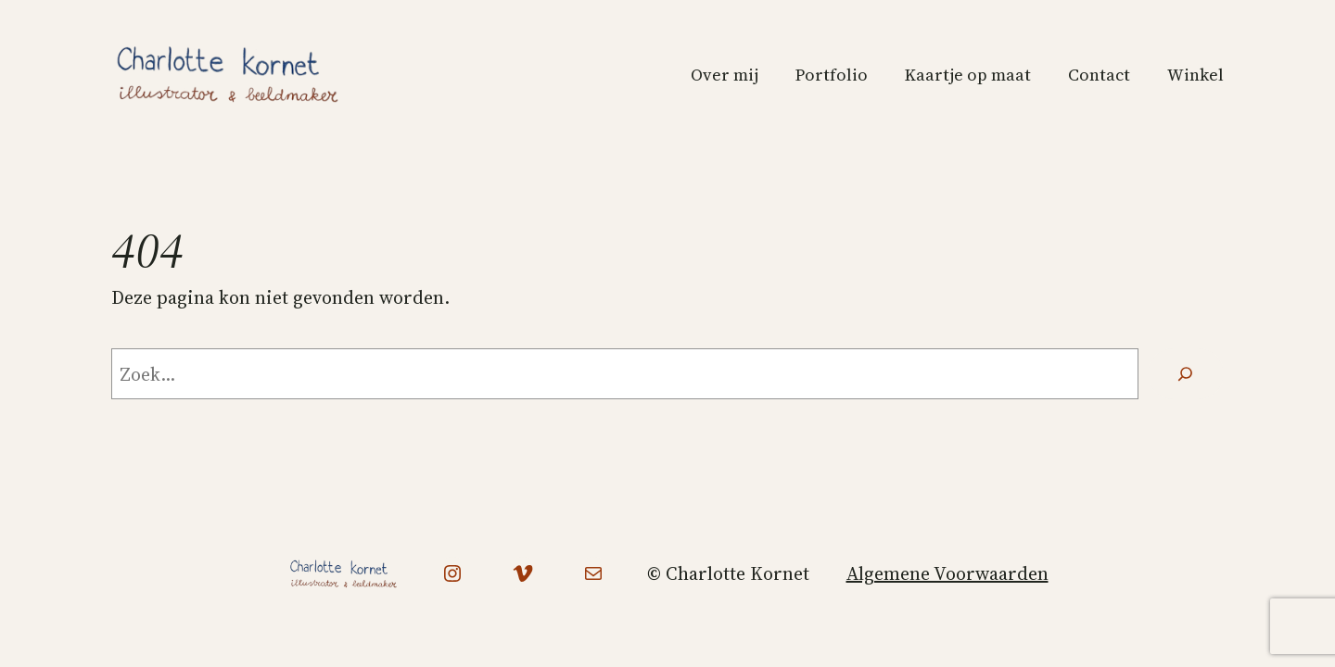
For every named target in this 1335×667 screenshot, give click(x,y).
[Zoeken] (1186, 374)
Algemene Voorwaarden (947, 573)
